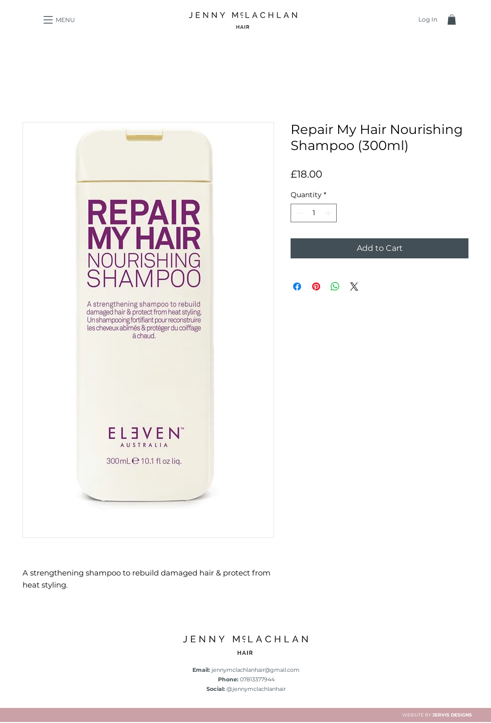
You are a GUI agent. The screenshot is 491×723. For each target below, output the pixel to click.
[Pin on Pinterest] (316, 286)
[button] (48, 20)
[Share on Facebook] (297, 286)
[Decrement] (298, 213)
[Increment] (329, 213)
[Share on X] (354, 286)
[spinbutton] (314, 213)
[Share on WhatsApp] (335, 286)
